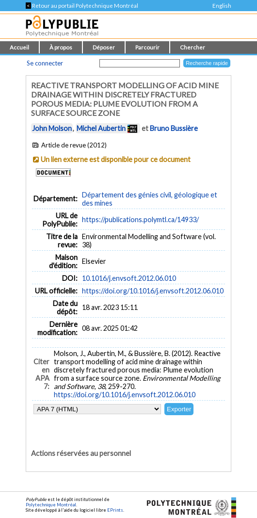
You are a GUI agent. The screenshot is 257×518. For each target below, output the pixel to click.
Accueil (19, 47)
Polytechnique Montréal (51, 504)
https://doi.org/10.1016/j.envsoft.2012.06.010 (153, 291)
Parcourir (147, 47)
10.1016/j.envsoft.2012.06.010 (129, 278)
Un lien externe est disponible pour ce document (116, 159)
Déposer (104, 47)
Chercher (192, 47)
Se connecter (45, 63)
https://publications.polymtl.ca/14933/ (140, 219)
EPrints (115, 510)
